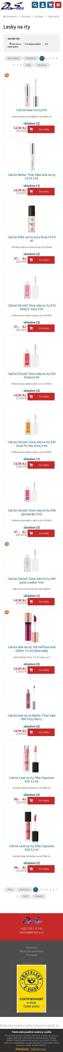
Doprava (31, 947)
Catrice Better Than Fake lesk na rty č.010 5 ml (32, 176)
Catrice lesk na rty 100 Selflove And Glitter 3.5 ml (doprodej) (31, 648)
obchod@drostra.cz (31, 932)
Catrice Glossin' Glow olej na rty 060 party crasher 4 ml (32, 580)
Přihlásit (42, 5)
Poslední (39, 896)
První (10, 890)
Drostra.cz (12, 16)
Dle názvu (16, 44)
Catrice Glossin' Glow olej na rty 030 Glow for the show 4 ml (32, 443)
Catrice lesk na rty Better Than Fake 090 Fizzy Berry (32, 717)
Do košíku (44, 129)
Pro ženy (39, 16)
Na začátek (13, 58)
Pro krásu (26, 16)
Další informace (38, 1049)
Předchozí (31, 58)
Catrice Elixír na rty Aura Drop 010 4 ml (32, 238)
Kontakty (31, 954)
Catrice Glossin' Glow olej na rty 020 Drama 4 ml (32, 375)
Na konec (42, 65)
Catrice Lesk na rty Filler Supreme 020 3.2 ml (31, 779)
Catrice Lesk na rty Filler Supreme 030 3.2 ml (31, 847)
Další (28, 65)
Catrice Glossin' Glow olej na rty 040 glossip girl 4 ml (32, 512)
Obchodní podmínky (31, 951)
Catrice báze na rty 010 (31, 110)
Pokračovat (22, 1049)
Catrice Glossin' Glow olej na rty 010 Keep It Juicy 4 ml (32, 307)
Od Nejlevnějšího (33, 44)
